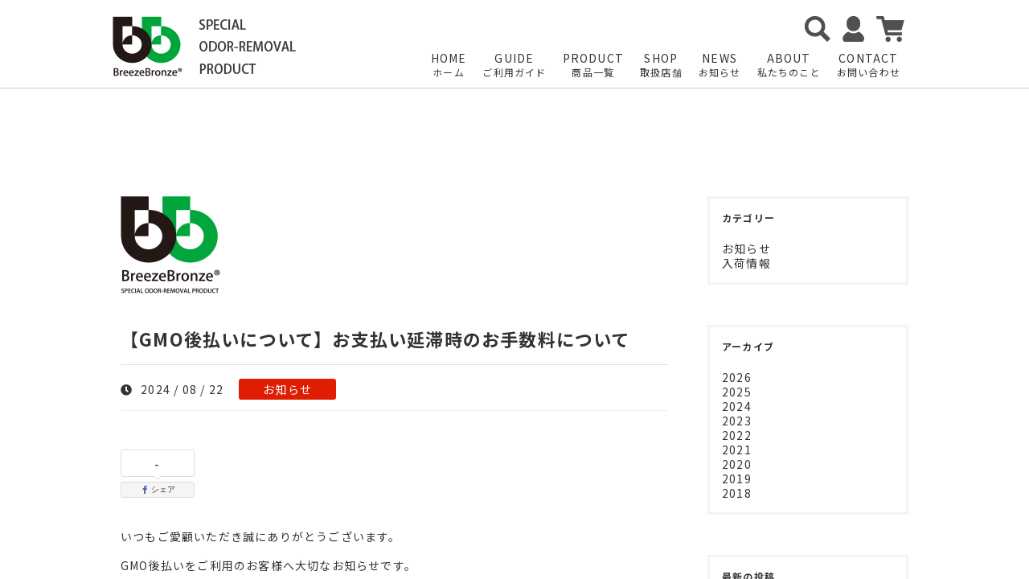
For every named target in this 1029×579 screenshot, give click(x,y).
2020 (737, 464)
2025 (737, 392)
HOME (449, 65)
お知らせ (287, 389)
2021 (737, 449)
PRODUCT (593, 65)
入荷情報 (746, 263)
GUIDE (514, 65)
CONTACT (868, 65)
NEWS (720, 65)
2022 (737, 435)
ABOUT (789, 65)
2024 (737, 406)
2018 (737, 493)
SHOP (661, 65)
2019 (737, 478)
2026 (737, 377)
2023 (737, 421)
